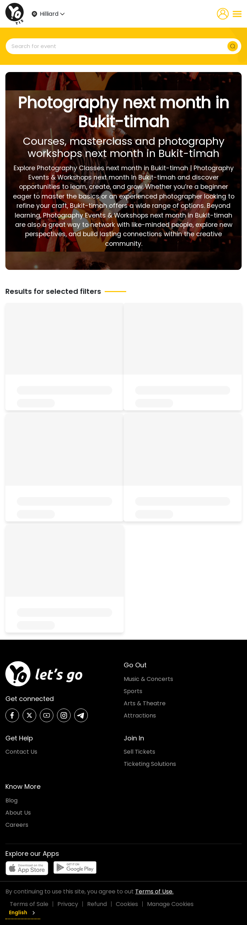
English (23, 912)
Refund (97, 904)
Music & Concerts (148, 679)
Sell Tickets (139, 752)
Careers (16, 825)
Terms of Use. (154, 891)
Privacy (67, 904)
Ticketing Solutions (150, 764)
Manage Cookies (170, 904)
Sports (133, 691)
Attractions (140, 715)
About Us (18, 813)
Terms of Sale (29, 904)
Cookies (127, 904)
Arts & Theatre (145, 703)
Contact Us (21, 752)
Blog (11, 800)
